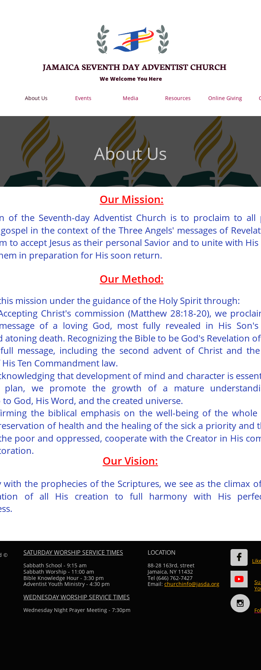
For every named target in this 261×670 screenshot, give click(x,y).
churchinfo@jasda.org (191, 583)
